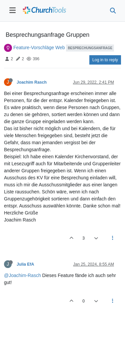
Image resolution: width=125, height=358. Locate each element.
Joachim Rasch (32, 82)
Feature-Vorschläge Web (39, 47)
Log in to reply (105, 60)
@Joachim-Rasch (22, 275)
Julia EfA (25, 264)
